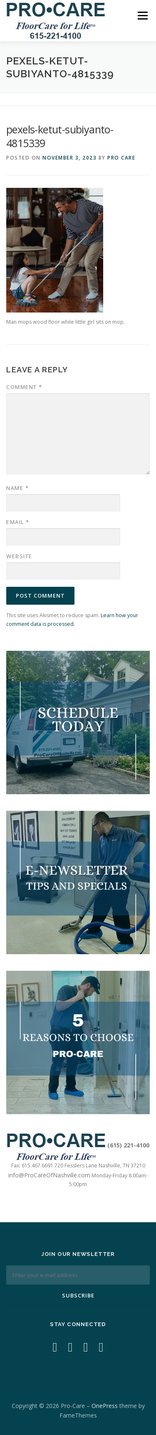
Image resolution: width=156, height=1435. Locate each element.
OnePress (105, 1406)
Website (19, 556)
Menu (142, 15)
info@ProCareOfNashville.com (49, 1175)
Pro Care (121, 157)
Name (17, 488)
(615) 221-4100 (128, 1145)
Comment (24, 387)
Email (18, 522)
